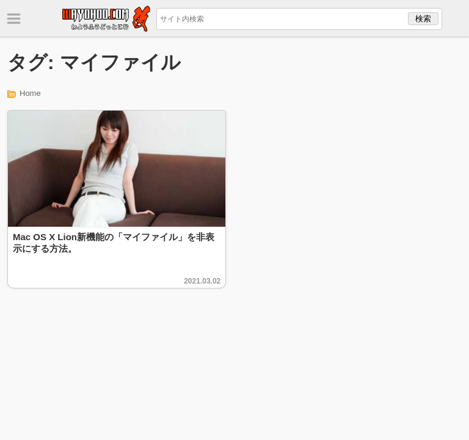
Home (30, 93)
